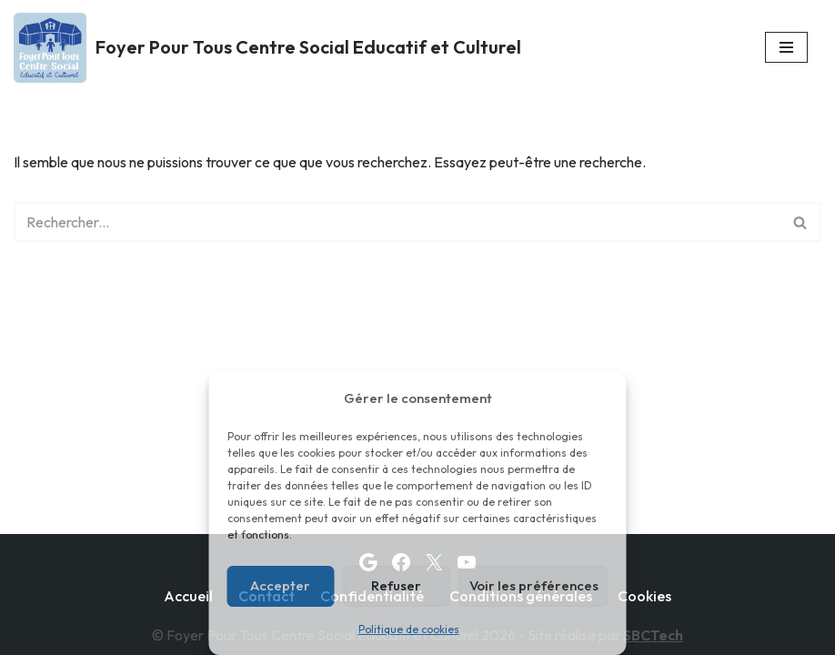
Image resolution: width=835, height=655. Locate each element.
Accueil (188, 596)
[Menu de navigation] (786, 47)
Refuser (396, 585)
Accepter (280, 585)
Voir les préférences (534, 585)
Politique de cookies (408, 629)
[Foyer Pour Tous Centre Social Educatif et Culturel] (267, 48)
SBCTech (653, 635)
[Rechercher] (397, 222)
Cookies (644, 596)
